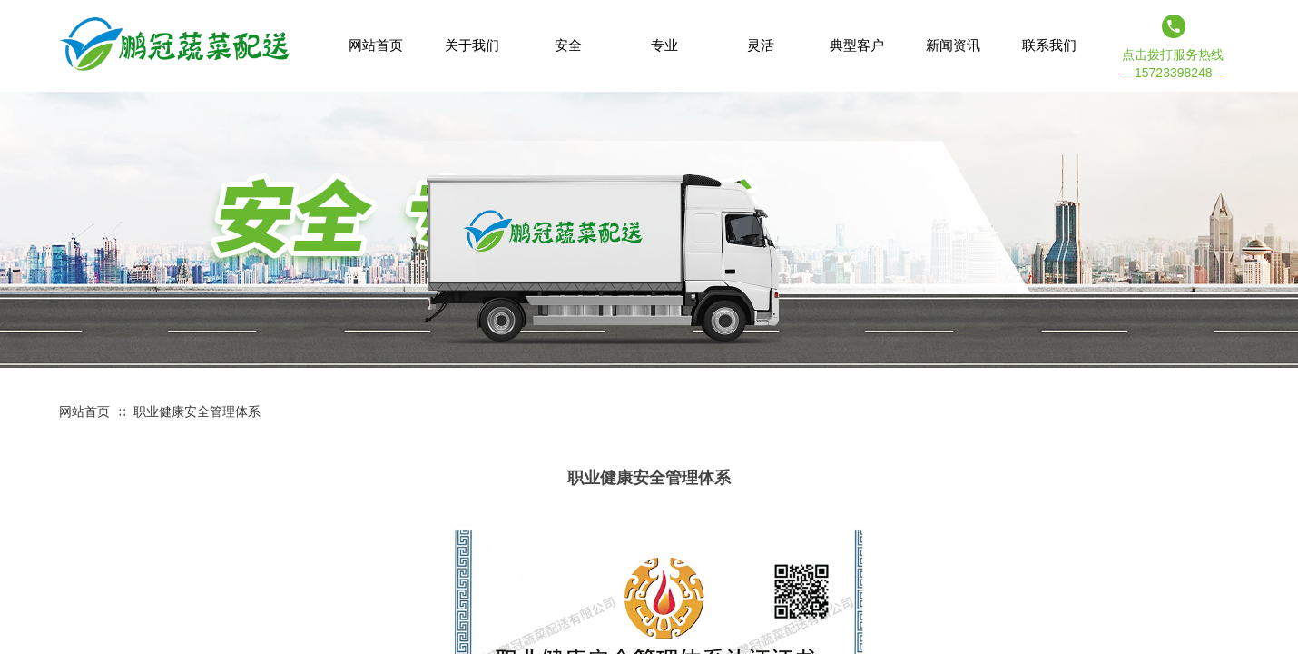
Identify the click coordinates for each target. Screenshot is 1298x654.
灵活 (760, 45)
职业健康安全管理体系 (197, 411)
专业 (664, 45)
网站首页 (84, 411)
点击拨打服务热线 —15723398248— (1173, 63)
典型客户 (857, 45)
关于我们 (472, 45)
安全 (568, 45)
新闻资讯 (953, 45)
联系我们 (1049, 45)
